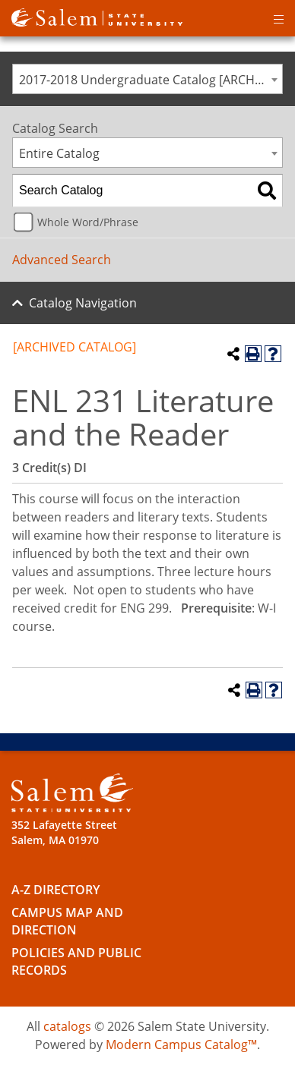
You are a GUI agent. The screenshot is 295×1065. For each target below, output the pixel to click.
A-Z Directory (55, 889)
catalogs (67, 1026)
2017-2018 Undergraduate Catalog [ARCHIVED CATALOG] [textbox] (150, 79)
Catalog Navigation (83, 303)
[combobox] (147, 79)
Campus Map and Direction (67, 921)
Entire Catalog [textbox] (59, 153)
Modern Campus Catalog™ (181, 1044)
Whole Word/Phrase (87, 222)
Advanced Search (61, 259)
